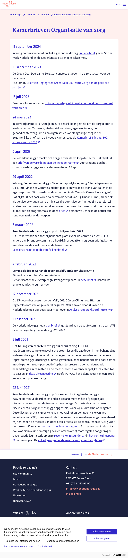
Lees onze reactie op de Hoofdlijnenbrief (39, 250)
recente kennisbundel (69, 435)
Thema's (31, 14)
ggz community (22, 473)
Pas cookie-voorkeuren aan (18, 546)
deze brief (89, 280)
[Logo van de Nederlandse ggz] (9, 4)
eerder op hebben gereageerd (60, 426)
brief (63, 211)
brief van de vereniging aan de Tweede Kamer (48, 163)
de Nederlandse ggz (25, 484)
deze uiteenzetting (42, 374)
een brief (53, 325)
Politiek (45, 14)
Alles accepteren (101, 531)
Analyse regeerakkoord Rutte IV (91, 310)
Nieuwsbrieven (22, 501)
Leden (16, 479)
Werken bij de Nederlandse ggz (32, 490)
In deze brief (87, 53)
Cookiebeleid (45, 546)
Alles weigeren (101, 538)
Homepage (15, 14)
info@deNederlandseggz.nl (83, 488)
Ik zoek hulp (73, 493)
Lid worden (19, 495)
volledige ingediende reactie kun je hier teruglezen (71, 440)
